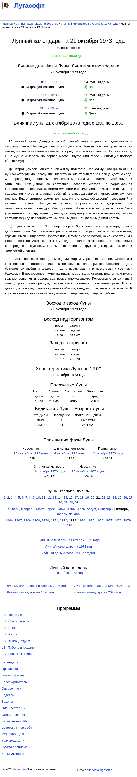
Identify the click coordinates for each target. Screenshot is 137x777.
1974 (81, 520)
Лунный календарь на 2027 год (97, 592)
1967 (18, 520)
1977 (109, 520)
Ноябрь (61, 514)
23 (109, 497)
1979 (127, 520)
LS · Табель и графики (19, 647)
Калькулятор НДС (15, 721)
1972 (63, 520)
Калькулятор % (13, 754)
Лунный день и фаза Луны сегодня (68, 553)
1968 (27, 520)
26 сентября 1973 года (31, 453)
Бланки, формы (13, 675)
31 (76, 502)
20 (92, 497)
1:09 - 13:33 (49, 95)
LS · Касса (9, 634)
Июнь (70, 509)
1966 (9, 520)
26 (125, 497)
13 (54, 497)
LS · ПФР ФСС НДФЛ (17, 654)
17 (76, 497)
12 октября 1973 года (107, 453)
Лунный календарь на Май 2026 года (102, 585)
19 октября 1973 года (49, 471)
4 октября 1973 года (69, 453)
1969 (36, 520)
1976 (99, 520)
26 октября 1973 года (88, 471)
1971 (54, 520)
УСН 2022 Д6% (13, 734)
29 (66, 502)
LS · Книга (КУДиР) (16, 641)
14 (60, 497)
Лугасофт (19, 769)
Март (39, 509)
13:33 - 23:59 (49, 108)
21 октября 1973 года (69, 573)
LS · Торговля (12, 615)
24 (114, 497)
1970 (45, 520)
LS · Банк (9, 628)
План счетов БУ (13, 708)
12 (49, 497)
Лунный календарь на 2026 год (30, 592)
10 (38, 497)
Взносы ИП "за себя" (17, 727)
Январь (13, 509)
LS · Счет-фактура (16, 621)
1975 (90, 520)
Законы (7, 701)
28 (60, 502)
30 (71, 502)
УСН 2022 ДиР (13, 740)
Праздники (10, 669)
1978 (117, 520)
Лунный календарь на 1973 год (37, 23)
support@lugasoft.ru (100, 770)
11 (43, 497)
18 (81, 497)
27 (130, 497)
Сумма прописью (15, 747)
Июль (81, 509)
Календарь (10, 662)
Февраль (27, 509)
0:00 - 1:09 (49, 82)
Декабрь (75, 514)
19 (87, 497)
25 (120, 497)
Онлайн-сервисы (14, 714)
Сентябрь (105, 509)
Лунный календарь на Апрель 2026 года (37, 585)
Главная (7, 23)
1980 (68, 525)
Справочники (11, 688)
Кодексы (8, 695)
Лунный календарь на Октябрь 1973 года (90, 23)
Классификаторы (15, 682)
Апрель (50, 509)
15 (65, 497)
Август (91, 509)
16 (70, 497)
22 (103, 497)
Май (61, 509)
